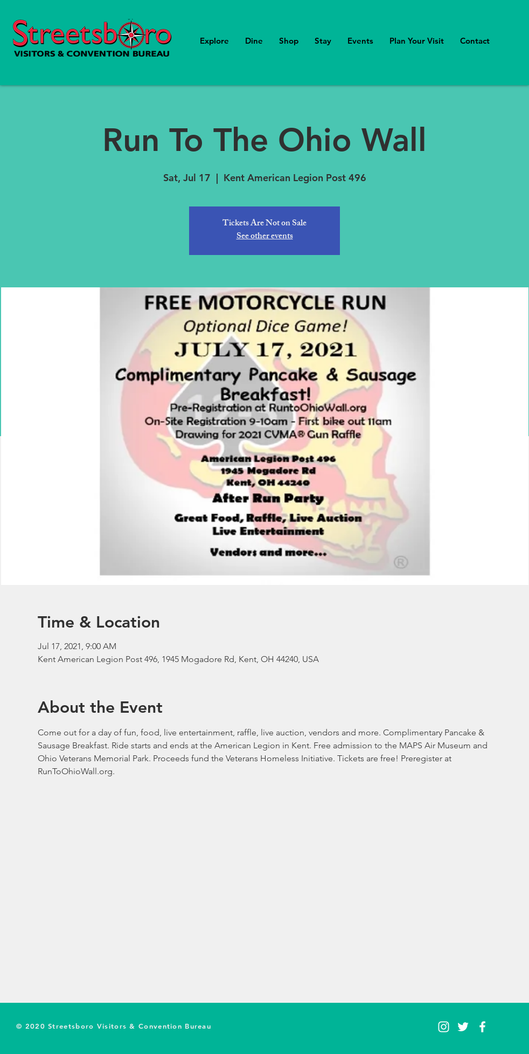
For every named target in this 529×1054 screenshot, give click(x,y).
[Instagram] (443, 1026)
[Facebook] (482, 1026)
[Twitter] (463, 1026)
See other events (264, 237)
